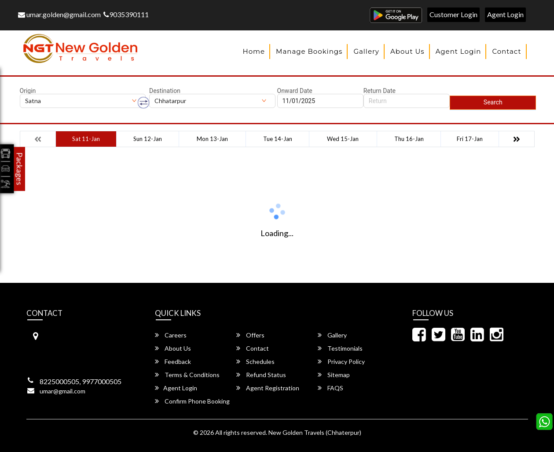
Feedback (173, 361)
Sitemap (334, 374)
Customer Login (453, 14)
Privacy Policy (341, 361)
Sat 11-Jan (86, 138)
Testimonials (340, 348)
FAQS (330, 388)
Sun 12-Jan (147, 138)
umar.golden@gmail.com (59, 14)
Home (254, 51)
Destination (164, 91)
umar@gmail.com (62, 391)
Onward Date (294, 91)
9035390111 (126, 14)
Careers (171, 335)
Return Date (379, 91)
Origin (28, 91)
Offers (250, 335)
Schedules (255, 361)
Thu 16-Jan (409, 138)
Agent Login (505, 14)
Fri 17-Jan (470, 138)
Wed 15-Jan (343, 138)
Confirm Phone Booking (192, 401)
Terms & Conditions (187, 374)
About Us (407, 51)
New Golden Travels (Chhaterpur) (314, 432)
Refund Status (261, 374)
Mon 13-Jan (212, 138)
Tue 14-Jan (277, 138)
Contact (506, 51)
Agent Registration (267, 388)
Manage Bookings (309, 51)
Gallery (366, 51)
